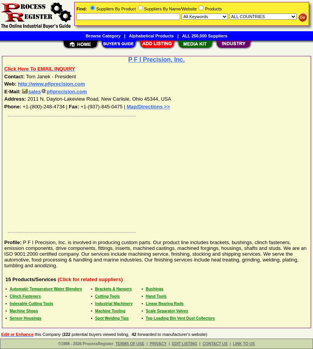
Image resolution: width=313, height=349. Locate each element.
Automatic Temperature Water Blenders (46, 289)
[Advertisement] (155, 172)
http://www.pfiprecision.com (51, 84)
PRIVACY (158, 344)
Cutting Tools (107, 296)
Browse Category (103, 36)
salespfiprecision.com (54, 91)
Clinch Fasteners (25, 296)
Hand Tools (156, 296)
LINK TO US (244, 344)
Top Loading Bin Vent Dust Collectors (180, 318)
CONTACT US (215, 344)
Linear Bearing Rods (165, 304)
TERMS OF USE (130, 344)
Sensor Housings (25, 318)
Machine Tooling (110, 311)
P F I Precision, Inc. (156, 59)
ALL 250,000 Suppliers (204, 36)
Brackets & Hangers (113, 289)
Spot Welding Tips (112, 318)
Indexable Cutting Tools (31, 304)
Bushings (154, 289)
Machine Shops (24, 311)
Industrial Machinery (114, 304)
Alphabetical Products (151, 36)
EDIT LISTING (184, 344)
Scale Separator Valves (167, 311)
